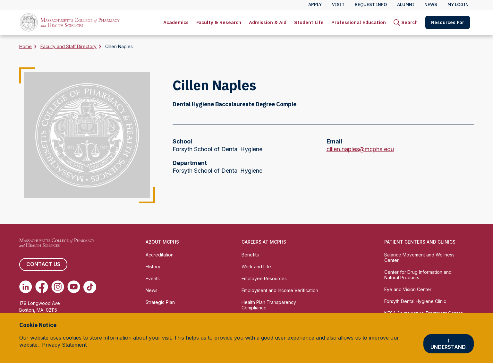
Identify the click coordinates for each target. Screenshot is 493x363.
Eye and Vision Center (407, 289)
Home (25, 46)
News (151, 290)
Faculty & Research (218, 22)
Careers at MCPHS (264, 242)
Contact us (43, 264)
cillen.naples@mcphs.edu (360, 149)
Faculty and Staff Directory (68, 46)
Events (153, 278)
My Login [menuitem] (458, 4)
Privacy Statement (64, 344)
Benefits (250, 254)
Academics (176, 22)
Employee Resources (264, 278)
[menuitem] (175, 22)
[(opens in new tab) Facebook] (41, 287)
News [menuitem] (430, 4)
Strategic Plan (160, 302)
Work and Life (256, 266)
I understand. (448, 343)
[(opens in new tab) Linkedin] (25, 287)
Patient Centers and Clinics (419, 242)
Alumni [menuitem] (405, 4)
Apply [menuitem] (315, 4)
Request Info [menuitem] (371, 4)
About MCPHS (162, 242)
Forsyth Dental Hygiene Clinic (415, 301)
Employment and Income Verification (280, 290)
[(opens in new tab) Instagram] (57, 287)
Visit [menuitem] (338, 4)
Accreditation (160, 254)
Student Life (309, 22)
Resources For (447, 22)
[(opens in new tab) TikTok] (89, 287)
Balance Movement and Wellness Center (419, 257)
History (153, 266)
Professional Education (358, 22)
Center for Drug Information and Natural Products (418, 274)
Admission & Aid (267, 22)
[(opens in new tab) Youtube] (73, 287)
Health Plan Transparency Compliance (269, 304)
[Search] (405, 22)
